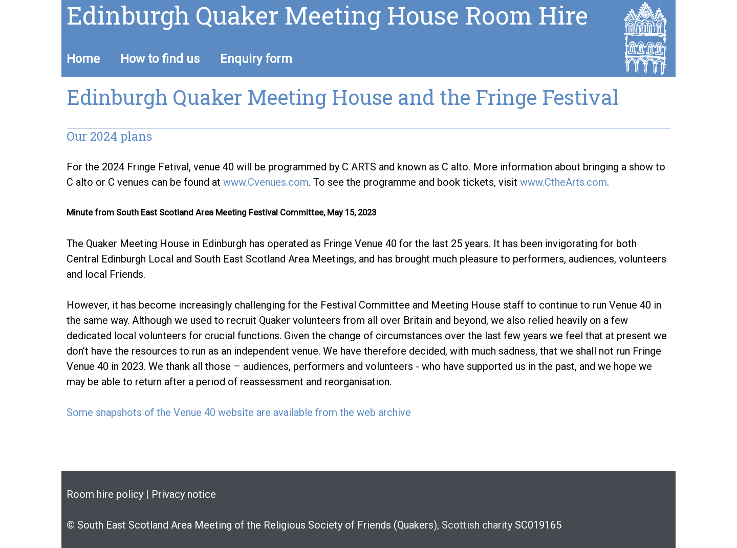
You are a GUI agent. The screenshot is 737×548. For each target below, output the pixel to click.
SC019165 (536, 525)
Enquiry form (256, 59)
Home (83, 59)
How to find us (160, 59)
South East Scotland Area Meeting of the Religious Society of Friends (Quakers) (257, 525)
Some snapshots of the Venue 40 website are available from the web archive (239, 412)
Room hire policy (105, 494)
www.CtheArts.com (563, 182)
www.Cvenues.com (266, 182)
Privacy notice (183, 494)
